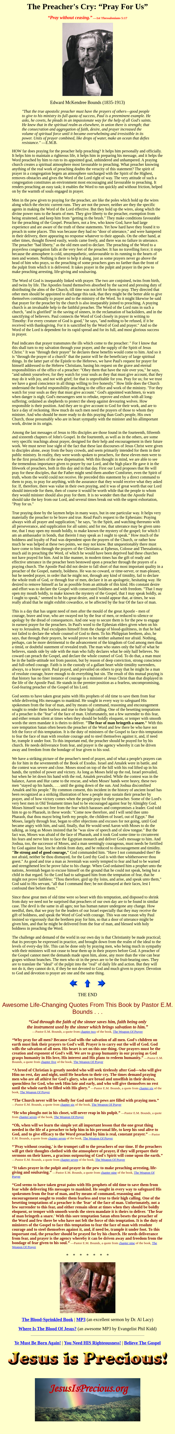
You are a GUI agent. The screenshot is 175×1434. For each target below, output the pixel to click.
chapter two (88, 1031)
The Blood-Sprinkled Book (47, 1319)
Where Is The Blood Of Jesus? (47, 1328)
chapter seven (28, 1117)
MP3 (81, 1319)
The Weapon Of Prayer (128, 1031)
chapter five (48, 1062)
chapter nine (109, 1172)
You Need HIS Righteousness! (92, 1342)
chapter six (146, 1088)
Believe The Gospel (142, 1342)
